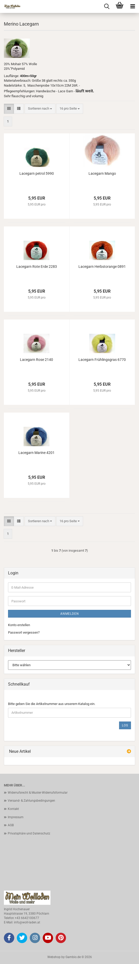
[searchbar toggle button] (106, 6)
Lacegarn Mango (102, 173)
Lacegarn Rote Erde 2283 (36, 266)
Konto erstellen (19, 625)
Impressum (16, 817)
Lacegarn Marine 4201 (36, 453)
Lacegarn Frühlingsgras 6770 (102, 360)
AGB (11, 825)
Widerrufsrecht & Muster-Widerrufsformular (38, 792)
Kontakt (13, 809)
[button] (9, 109)
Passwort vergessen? (24, 632)
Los (125, 725)
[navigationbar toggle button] (132, 6)
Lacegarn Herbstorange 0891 (102, 266)
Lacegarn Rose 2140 (36, 360)
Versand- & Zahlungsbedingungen (31, 800)
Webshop (54, 957)
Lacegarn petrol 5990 (36, 173)
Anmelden (69, 614)
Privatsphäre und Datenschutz (29, 833)
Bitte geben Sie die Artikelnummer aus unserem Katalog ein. (51, 704)
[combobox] (40, 109)
